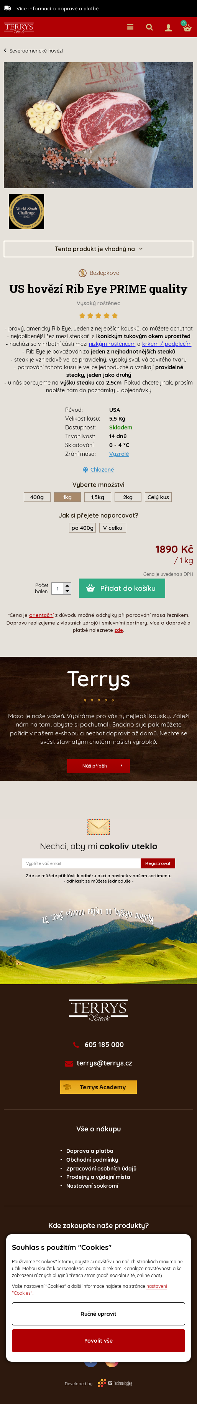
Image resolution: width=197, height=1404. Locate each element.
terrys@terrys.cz (104, 1063)
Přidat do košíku (128, 588)
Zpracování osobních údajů (101, 1168)
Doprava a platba (89, 1151)
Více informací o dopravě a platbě (57, 8)
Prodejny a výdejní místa (98, 1177)
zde (119, 630)
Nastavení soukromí (92, 1185)
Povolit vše (98, 1340)
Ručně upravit (98, 1313)
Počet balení (42, 588)
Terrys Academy (98, 1087)
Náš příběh (102, 766)
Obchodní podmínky (92, 1159)
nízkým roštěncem (112, 343)
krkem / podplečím (167, 343)
